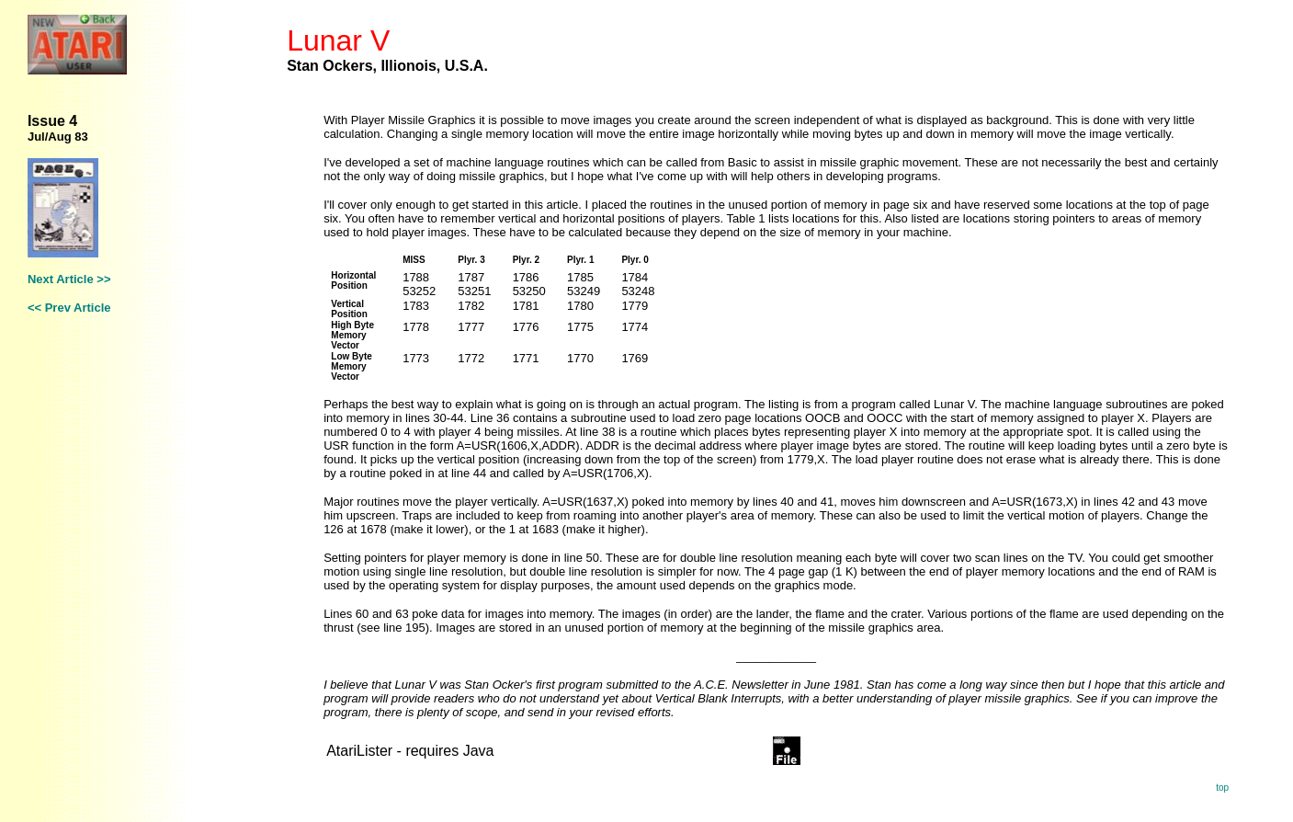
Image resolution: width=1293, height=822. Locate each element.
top (1222, 787)
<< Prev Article (69, 307)
